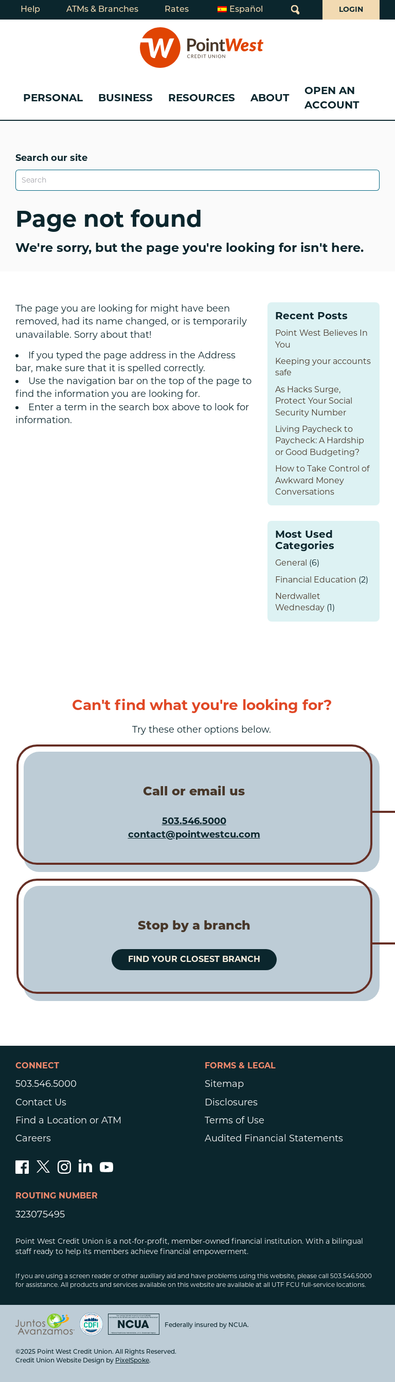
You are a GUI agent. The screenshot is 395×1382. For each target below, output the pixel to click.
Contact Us (40, 1102)
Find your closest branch (194, 959)
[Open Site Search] (295, 10)
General (291, 563)
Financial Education (315, 580)
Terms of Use (234, 1120)
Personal (53, 98)
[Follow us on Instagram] (64, 1170)
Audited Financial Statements (274, 1138)
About (269, 98)
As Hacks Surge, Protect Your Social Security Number (313, 401)
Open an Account (331, 97)
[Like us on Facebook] (22, 1170)
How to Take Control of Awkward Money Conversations (322, 480)
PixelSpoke (132, 1361)
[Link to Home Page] (201, 47)
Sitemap (224, 1083)
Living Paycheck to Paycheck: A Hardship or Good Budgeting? (319, 440)
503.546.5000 (194, 821)
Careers (33, 1138)
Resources (201, 98)
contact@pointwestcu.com (194, 834)
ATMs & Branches (102, 10)
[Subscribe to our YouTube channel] (106, 1170)
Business (125, 98)
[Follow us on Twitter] (43, 1170)
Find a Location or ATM (68, 1120)
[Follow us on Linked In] (85, 1169)
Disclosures (231, 1102)
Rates (177, 10)
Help (30, 10)
